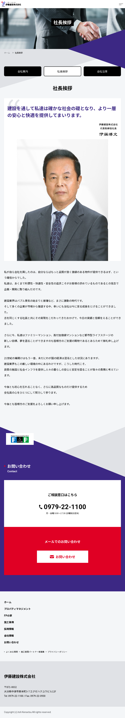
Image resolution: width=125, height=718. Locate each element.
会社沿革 (102, 71)
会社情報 (9, 635)
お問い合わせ (62, 556)
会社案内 (23, 71)
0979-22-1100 (62, 507)
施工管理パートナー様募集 (32, 651)
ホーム (7, 52)
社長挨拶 (62, 71)
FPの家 (8, 615)
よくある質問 (12, 651)
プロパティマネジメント (17, 608)
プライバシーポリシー (57, 651)
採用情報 (9, 629)
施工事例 (9, 622)
